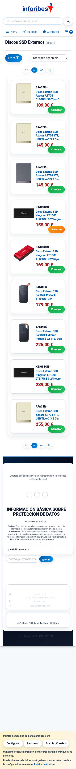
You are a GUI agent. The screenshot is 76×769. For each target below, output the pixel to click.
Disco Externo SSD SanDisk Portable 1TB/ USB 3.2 (47, 295)
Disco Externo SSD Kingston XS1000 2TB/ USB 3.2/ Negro (48, 375)
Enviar (46, 559)
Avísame (56, 229)
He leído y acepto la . (31, 549)
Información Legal (55, 569)
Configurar (13, 743)
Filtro (13, 58)
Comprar (56, 109)
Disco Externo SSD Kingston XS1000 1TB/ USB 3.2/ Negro (48, 215)
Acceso (30, 31)
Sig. (50, 70)
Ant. (26, 70)
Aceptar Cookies (56, 743)
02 (41, 70)
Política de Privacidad (40, 549)
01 (34, 70)
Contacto (51, 31)
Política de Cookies (44, 764)
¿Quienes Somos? (20, 580)
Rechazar (33, 743)
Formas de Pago (55, 577)
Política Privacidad (21, 573)
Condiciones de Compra (21, 577)
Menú (11, 31)
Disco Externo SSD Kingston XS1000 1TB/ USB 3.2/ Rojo (47, 255)
